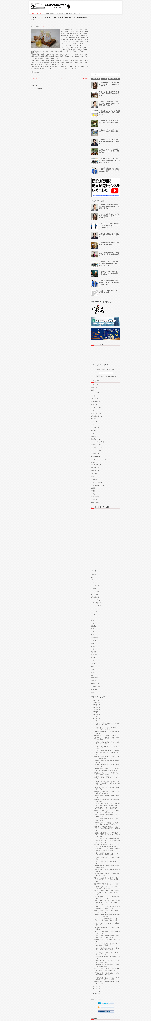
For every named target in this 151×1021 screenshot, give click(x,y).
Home (33, 13)
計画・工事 (94, 413)
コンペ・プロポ (95, 442)
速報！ (93, 479)
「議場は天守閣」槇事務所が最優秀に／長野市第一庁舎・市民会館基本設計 (107, 936)
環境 (92, 476)
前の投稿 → (86, 78)
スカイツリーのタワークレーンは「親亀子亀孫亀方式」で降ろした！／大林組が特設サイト (107, 752)
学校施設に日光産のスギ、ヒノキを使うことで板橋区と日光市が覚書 (107, 792)
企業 (92, 384)
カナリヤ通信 (95, 497)
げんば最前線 (95, 416)
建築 (92, 387)
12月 (96, 716)
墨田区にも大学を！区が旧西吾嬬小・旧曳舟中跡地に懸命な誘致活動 (107, 974)
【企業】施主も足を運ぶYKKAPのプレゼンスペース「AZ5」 (109, 243)
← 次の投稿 (34, 78)
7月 (96, 991)
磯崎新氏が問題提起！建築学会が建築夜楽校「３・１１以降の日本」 (107, 915)
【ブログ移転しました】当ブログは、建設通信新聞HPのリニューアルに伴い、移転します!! (109, 160)
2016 (94, 702)
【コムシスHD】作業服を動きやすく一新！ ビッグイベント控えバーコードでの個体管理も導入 (109, 225)
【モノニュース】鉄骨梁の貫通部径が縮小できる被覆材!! (109, 291)
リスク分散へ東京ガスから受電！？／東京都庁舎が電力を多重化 (107, 965)
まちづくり (94, 450)
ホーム (60, 78)
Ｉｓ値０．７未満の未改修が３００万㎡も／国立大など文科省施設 (107, 724)
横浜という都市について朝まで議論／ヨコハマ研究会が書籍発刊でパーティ (107, 757)
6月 (96, 993)
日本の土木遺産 (95, 482)
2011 (94, 714)
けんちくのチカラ (96, 462)
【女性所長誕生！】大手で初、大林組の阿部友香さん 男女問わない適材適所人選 (109, 84)
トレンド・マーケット (97, 459)
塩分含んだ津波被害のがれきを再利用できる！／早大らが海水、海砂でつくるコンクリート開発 (107, 834)
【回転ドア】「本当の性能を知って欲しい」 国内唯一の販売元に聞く (109, 131)
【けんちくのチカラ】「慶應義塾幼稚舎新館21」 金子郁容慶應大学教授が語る (109, 150)
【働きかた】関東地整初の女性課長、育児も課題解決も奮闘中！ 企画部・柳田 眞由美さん (109, 103)
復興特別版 (94, 401)
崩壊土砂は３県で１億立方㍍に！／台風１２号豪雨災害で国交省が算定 (107, 887)
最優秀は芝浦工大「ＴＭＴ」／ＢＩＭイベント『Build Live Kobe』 (107, 911)
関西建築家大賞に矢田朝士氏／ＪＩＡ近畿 (106, 884)
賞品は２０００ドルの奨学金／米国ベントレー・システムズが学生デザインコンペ (107, 969)
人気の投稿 (96, 79)
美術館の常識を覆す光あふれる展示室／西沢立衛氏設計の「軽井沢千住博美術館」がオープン (107, 892)
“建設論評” (94, 473)
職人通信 (94, 468)
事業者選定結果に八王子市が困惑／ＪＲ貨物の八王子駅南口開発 (107, 743)
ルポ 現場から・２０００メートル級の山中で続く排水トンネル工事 (107, 897)
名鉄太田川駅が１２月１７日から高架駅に (106, 808)
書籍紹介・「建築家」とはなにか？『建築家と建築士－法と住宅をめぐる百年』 (107, 811)
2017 (94, 700)
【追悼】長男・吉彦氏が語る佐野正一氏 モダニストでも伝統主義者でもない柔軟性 (109, 273)
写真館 (93, 499)
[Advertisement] (97, 6)
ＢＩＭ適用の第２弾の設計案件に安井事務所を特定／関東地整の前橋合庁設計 (107, 978)
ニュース (94, 410)
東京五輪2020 (95, 465)
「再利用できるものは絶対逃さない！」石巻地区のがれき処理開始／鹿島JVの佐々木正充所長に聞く (107, 783)
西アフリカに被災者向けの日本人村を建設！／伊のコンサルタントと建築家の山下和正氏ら (107, 879)
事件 (92, 491)
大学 (92, 433)
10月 (96, 721)
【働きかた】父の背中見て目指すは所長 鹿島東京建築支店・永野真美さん (109, 141)
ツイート (33, 22)
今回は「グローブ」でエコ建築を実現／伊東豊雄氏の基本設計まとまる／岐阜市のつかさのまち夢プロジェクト (107, 840)
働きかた (94, 436)
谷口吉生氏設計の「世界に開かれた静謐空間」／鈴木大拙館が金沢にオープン (106, 823)
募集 (92, 422)
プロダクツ (94, 407)
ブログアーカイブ (113, 79)
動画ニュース (95, 502)
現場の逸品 (94, 445)
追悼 (92, 494)
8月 (96, 988)
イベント (94, 393)
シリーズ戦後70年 (96, 485)
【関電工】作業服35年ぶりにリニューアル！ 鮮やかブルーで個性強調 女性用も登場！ (110, 169)
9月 (96, 986)
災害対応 (94, 453)
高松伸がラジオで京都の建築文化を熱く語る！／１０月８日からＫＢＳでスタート (106, 919)
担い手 (93, 430)
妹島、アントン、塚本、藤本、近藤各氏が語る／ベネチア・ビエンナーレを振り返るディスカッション (107, 902)
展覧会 (93, 488)
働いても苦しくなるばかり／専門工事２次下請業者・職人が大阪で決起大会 (107, 849)
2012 (94, 712)
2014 (94, 707)
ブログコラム (39, 13)
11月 (96, 718)
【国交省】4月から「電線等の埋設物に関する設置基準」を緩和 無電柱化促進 (109, 112)
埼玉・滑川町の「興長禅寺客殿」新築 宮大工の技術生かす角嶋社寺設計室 (109, 93)
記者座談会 (94, 439)
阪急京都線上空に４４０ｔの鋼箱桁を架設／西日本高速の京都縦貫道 (107, 774)
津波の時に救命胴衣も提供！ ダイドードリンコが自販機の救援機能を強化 (107, 854)
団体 (92, 390)
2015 (94, 705)
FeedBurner (108, 376)
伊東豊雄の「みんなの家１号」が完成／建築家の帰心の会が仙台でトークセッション (107, 769)
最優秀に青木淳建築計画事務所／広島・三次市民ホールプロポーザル (107, 761)
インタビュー (95, 427)
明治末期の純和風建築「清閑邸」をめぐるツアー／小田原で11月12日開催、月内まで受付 (107, 828)
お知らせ (94, 471)
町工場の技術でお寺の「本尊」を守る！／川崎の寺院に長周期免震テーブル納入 (107, 845)
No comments (54, 26)
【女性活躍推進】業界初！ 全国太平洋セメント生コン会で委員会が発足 (109, 254)
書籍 (92, 424)
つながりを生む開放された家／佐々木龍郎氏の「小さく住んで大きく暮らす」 (107, 949)
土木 (92, 396)
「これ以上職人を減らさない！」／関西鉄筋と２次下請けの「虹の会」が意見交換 (107, 804)
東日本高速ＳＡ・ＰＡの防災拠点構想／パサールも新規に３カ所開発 (107, 728)
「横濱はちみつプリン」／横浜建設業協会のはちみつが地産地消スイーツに (60, 18)
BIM (92, 419)
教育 (92, 404)
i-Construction (95, 456)
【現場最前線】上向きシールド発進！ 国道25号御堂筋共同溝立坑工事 (109, 122)
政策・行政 (94, 399)
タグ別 (104, 79)
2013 (94, 709)
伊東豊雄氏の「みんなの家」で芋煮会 (105, 735)
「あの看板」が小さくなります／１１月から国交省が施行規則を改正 (107, 961)
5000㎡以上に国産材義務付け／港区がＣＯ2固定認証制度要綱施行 (106, 944)
